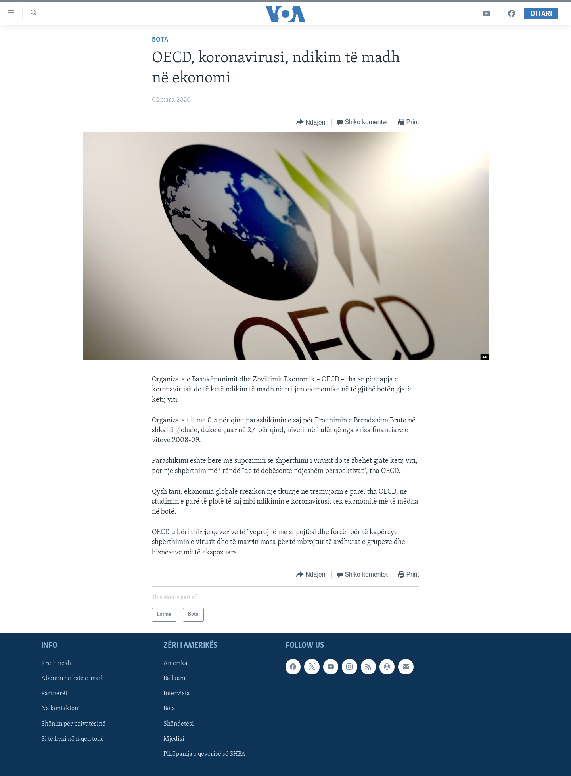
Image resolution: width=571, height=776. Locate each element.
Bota (160, 40)
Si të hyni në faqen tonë (72, 739)
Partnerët (54, 693)
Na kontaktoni (60, 708)
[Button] (311, 122)
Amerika (175, 663)
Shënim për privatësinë (73, 723)
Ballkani (174, 678)
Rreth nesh (56, 663)
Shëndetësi (178, 723)
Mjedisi (173, 739)
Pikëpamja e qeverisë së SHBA (204, 754)
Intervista (176, 693)
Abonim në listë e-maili (72, 678)
